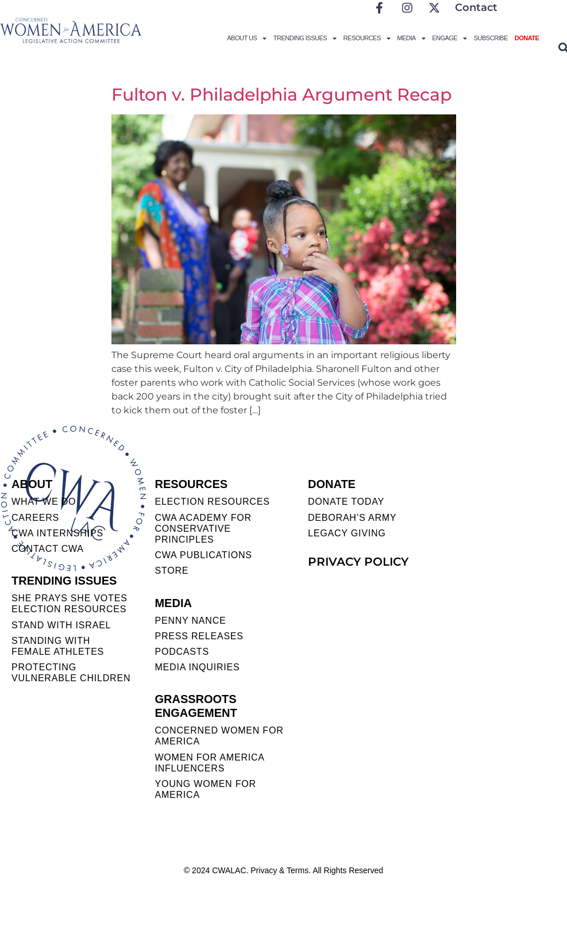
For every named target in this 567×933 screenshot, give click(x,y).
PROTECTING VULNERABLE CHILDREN (70, 672)
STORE (171, 570)
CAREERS (35, 518)
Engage (449, 37)
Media (411, 37)
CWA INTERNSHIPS (57, 533)
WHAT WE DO (43, 501)
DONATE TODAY (346, 501)
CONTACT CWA (47, 549)
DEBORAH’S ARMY (352, 518)
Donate (527, 37)
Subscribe (491, 37)
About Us (247, 37)
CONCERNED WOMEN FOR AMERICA (219, 735)
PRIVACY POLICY (358, 562)
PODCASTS (182, 651)
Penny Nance (190, 620)
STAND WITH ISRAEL (61, 625)
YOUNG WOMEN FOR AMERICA (205, 789)
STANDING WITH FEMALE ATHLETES (57, 646)
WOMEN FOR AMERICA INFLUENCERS (209, 762)
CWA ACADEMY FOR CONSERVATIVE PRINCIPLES (203, 528)
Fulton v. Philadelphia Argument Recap (281, 94)
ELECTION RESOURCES (212, 501)
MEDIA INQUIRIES (197, 667)
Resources (367, 37)
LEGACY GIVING (346, 533)
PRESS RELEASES (199, 636)
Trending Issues (305, 37)
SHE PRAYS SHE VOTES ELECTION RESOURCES (69, 603)
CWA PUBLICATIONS (203, 555)
